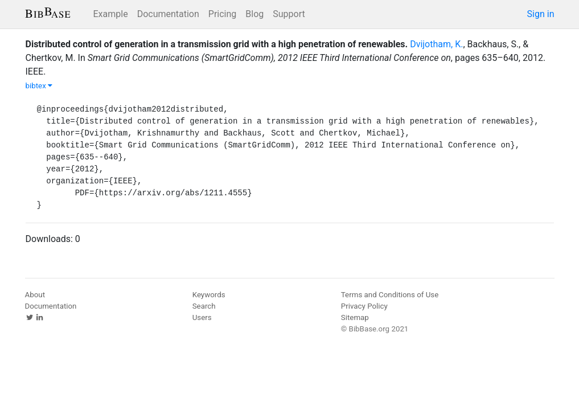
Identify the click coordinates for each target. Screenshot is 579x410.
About (35, 294)
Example (110, 14)
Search (204, 306)
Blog (254, 14)
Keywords (208, 294)
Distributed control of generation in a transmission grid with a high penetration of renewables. (217, 44)
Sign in (541, 14)
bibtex (39, 85)
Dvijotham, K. (436, 44)
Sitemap (355, 317)
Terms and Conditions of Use (389, 294)
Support (289, 14)
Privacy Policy (364, 306)
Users (202, 317)
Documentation (168, 14)
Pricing (222, 14)
